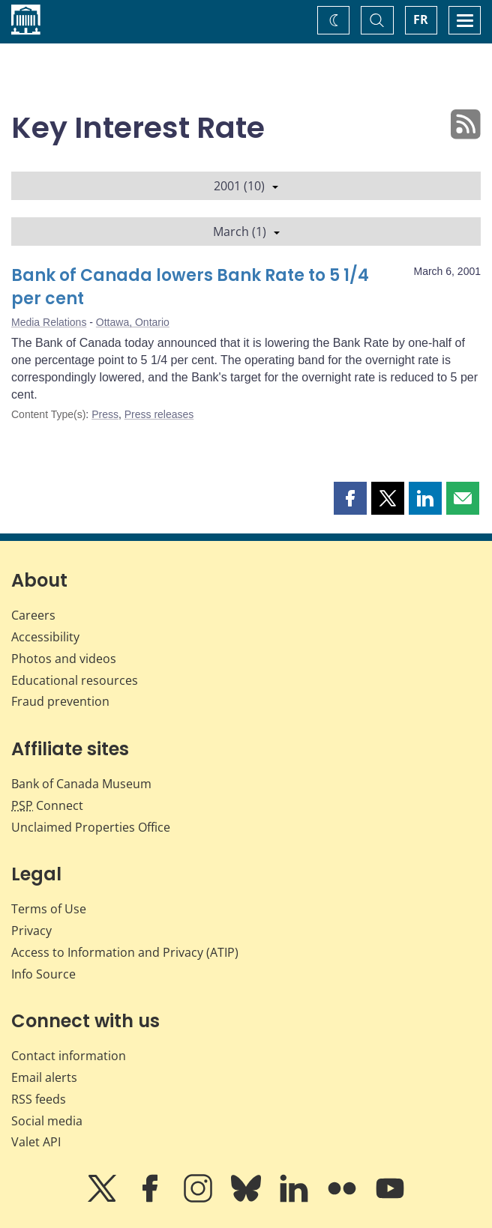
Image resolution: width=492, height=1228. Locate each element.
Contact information (68, 1055)
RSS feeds (38, 1099)
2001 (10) (246, 186)
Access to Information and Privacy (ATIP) (124, 952)
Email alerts (44, 1077)
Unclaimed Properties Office (90, 827)
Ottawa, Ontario (133, 322)
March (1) (246, 231)
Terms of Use (48, 909)
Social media (46, 1121)
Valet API (36, 1142)
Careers (33, 615)
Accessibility (45, 637)
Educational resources (74, 680)
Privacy (31, 930)
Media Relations (48, 322)
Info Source (43, 974)
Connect (47, 805)
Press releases (159, 414)
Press (105, 414)
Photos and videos (63, 658)
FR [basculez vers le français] (420, 19)
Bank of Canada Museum (81, 783)
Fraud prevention (60, 701)
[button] (350, 498)
